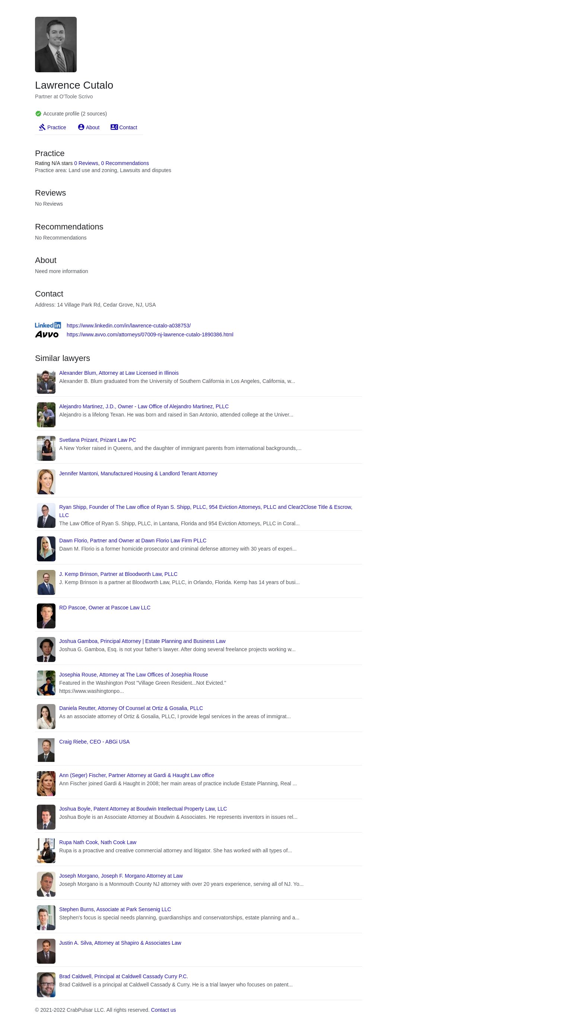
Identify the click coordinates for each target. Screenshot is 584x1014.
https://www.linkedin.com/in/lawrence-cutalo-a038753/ (129, 326)
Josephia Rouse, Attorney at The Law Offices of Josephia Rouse (133, 675)
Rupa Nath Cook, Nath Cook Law (97, 842)
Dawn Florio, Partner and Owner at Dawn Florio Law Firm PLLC (132, 541)
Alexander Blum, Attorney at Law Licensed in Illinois (119, 373)
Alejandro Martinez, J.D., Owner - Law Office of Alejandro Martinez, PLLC (144, 406)
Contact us (163, 1010)
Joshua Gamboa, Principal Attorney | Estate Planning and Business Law (142, 641)
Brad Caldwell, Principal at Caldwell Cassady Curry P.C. (123, 976)
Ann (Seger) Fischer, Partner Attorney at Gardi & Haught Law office (136, 775)
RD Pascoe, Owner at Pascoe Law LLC (104, 608)
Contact (128, 127)
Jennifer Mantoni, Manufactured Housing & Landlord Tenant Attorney (138, 473)
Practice (56, 127)
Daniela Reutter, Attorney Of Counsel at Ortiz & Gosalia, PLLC (131, 708)
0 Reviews (86, 163)
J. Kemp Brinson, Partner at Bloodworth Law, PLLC (118, 574)
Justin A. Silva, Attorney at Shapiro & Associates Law (120, 943)
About (93, 127)
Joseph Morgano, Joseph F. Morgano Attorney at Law (121, 876)
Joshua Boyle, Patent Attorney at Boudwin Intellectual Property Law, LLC (143, 809)
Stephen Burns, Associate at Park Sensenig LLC (115, 909)
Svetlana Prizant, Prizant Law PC (97, 440)
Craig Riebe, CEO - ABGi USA (94, 742)
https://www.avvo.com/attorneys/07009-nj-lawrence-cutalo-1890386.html (150, 335)
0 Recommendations (125, 163)
